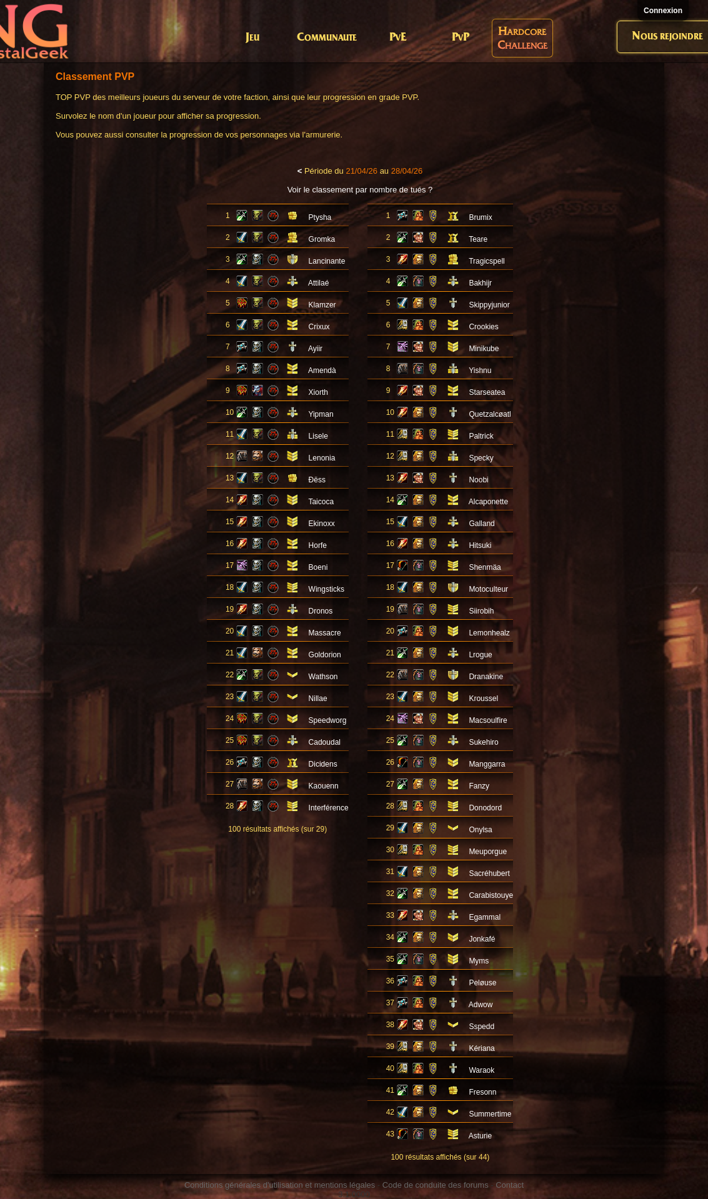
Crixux (319, 326)
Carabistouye (491, 895)
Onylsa (480, 829)
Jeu (252, 37)
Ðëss (317, 479)
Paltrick (481, 436)
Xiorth (318, 392)
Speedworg (328, 720)
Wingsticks (326, 589)
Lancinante (327, 261)
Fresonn (482, 1092)
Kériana (481, 1048)
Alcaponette (488, 501)
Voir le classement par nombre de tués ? (360, 189)
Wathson (323, 676)
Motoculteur (488, 589)
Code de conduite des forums (435, 1185)
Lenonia (322, 458)
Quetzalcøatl (490, 414)
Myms (479, 961)
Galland (481, 523)
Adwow (481, 1004)
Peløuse (482, 982)
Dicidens (323, 764)
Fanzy (479, 786)
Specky (481, 458)
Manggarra (487, 764)
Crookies (483, 326)
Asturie (480, 1136)
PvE (397, 37)
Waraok (481, 1070)
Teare (478, 239)
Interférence (329, 807)
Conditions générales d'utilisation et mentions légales (279, 1185)
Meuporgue (488, 851)
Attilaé (318, 283)
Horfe (318, 545)
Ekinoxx (322, 523)
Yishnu (480, 370)
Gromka (322, 239)
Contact (510, 1185)
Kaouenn (324, 786)
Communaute (327, 37)
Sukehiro (483, 742)
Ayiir (315, 348)
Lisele (318, 436)
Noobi (478, 479)
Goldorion (325, 654)
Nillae (318, 698)
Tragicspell (487, 261)
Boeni (318, 567)
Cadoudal (325, 742)
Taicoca (321, 501)
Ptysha (320, 217)
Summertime (490, 1114)
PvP (460, 37)
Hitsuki (480, 545)
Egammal (485, 917)
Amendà (322, 370)
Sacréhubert (489, 873)
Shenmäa (485, 567)
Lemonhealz (489, 633)
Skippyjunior (489, 305)
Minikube (484, 348)
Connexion (663, 10)
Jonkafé (482, 939)
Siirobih (481, 611)
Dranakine (486, 676)
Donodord (485, 807)
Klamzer (322, 305)
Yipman (320, 414)
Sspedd (481, 1026)
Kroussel (483, 698)
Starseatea (487, 392)
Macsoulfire (488, 720)
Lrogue (480, 654)
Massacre (325, 633)
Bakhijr (480, 283)
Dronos (321, 611)
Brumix (480, 217)
